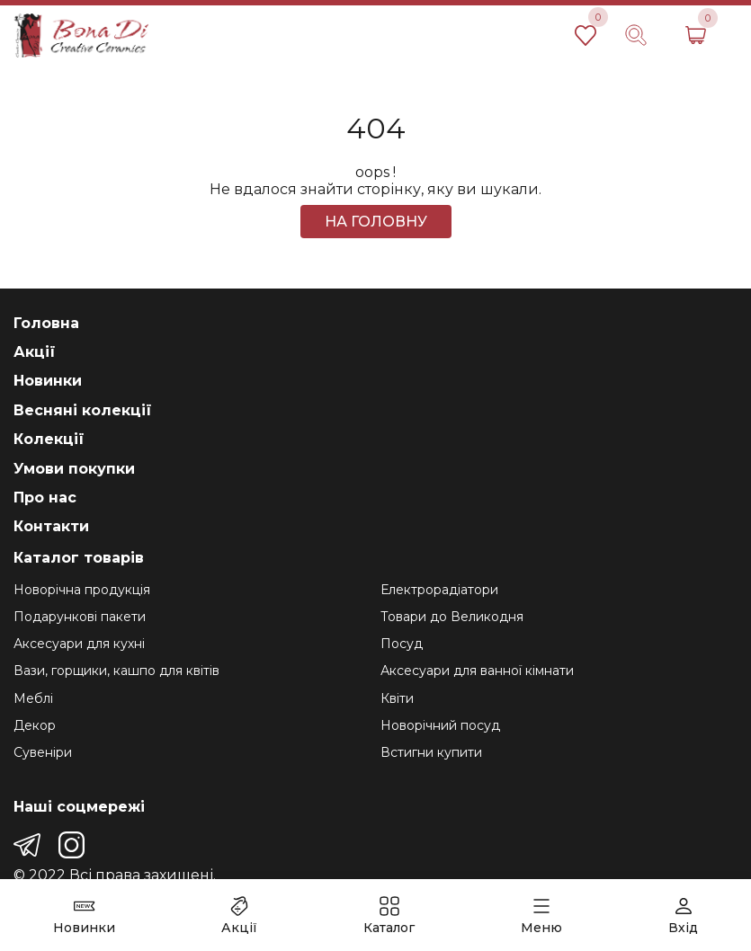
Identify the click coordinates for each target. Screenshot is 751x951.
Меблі (33, 698)
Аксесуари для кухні (79, 643)
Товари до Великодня (451, 616)
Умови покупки (74, 468)
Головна (46, 323)
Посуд (401, 643)
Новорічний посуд (440, 725)
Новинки (47, 380)
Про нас (44, 497)
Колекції (49, 439)
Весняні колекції (82, 410)
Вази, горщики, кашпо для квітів (116, 670)
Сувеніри (42, 752)
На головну (376, 221)
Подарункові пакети (79, 616)
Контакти (51, 526)
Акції (34, 351)
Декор (34, 725)
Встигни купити (431, 752)
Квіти (397, 698)
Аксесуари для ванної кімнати (477, 670)
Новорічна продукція (81, 589)
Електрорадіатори (439, 589)
